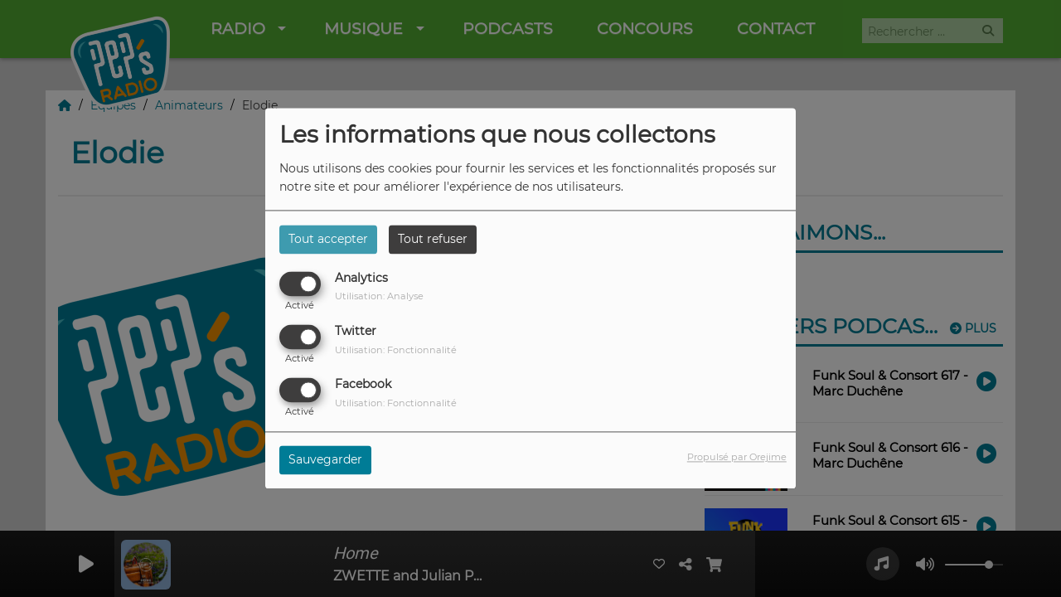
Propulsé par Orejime (737, 458)
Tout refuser (433, 238)
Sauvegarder (325, 460)
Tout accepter (328, 238)
